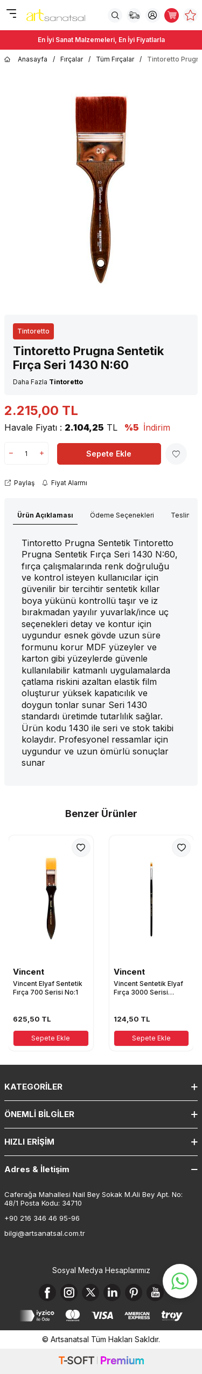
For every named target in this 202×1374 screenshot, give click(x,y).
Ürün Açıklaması (45, 515)
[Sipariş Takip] (134, 15)
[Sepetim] (171, 15)
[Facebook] (47, 1292)
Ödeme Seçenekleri (122, 515)
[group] (101, 189)
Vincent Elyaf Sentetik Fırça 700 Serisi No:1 (47, 988)
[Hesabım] (152, 15)
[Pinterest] (133, 1292)
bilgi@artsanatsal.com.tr (44, 1233)
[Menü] (11, 14)
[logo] (55, 15)
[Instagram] (69, 1292)
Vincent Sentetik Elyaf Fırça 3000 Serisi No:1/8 (148, 988)
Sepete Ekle (108, 453)
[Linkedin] (112, 1292)
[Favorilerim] (190, 15)
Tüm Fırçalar (115, 59)
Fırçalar (71, 59)
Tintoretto (33, 331)
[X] (90, 1292)
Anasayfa (25, 59)
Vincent (28, 972)
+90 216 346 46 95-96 (42, 1218)
